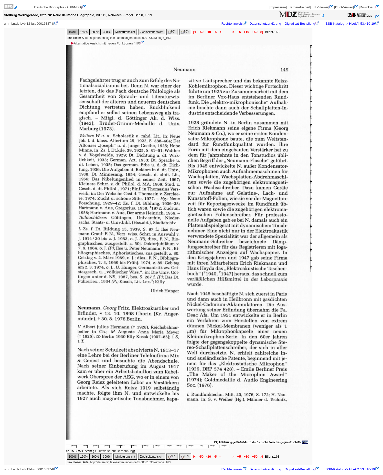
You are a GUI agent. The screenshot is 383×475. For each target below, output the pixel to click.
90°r (185, 32)
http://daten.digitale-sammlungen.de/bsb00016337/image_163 (130, 38)
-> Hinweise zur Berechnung (114, 451)
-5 (215, 32)
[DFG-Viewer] (344, 7)
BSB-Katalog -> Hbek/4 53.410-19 (350, 23)
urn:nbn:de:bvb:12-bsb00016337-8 (29, 23)
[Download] (367, 7)
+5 (239, 32)
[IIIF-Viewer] (320, 7)
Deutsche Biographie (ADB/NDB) (58, 7)
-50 (201, 32)
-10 (208, 32)
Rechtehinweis (232, 23)
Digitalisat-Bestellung (300, 23)
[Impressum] (278, 7)
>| (261, 32)
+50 (254, 32)
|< (194, 32)
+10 (246, 32)
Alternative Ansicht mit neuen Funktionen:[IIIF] (105, 43)
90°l (172, 32)
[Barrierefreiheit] (299, 7)
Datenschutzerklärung (265, 23)
